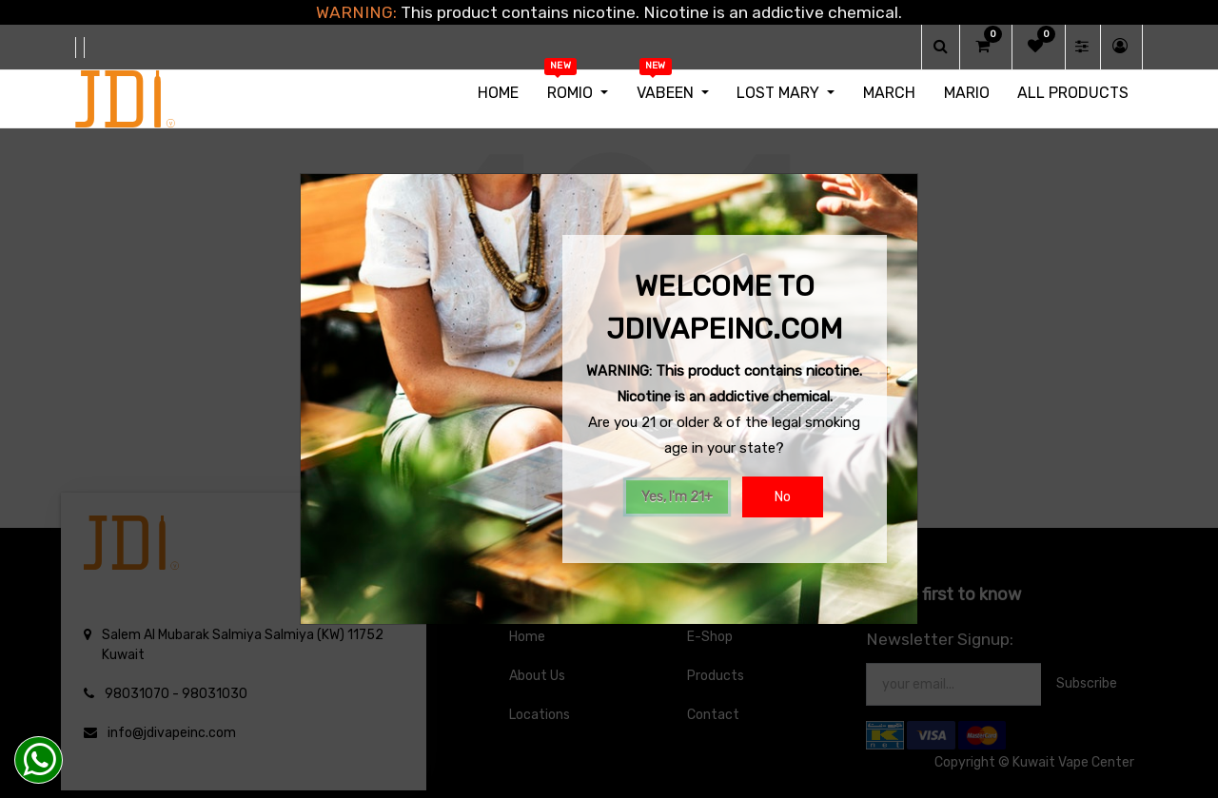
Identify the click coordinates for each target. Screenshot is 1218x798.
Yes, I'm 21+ (677, 497)
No (782, 497)
